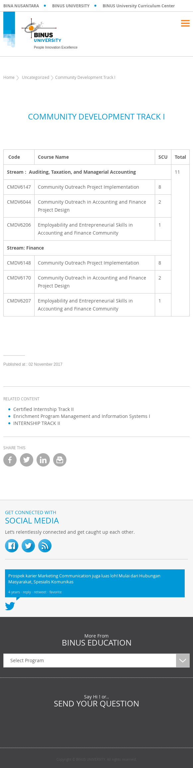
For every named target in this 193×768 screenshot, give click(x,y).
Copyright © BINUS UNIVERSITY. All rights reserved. (96, 759)
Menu (185, 23)
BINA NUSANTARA (21, 6)
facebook (10, 460)
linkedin (43, 460)
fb (11, 545)
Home (9, 77)
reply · (28, 592)
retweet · (41, 592)
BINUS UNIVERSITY (70, 6)
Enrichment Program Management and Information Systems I (81, 416)
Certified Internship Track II (43, 409)
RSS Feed (44, 545)
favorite (55, 592)
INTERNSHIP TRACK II (36, 423)
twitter (26, 460)
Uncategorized (35, 77)
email (59, 460)
